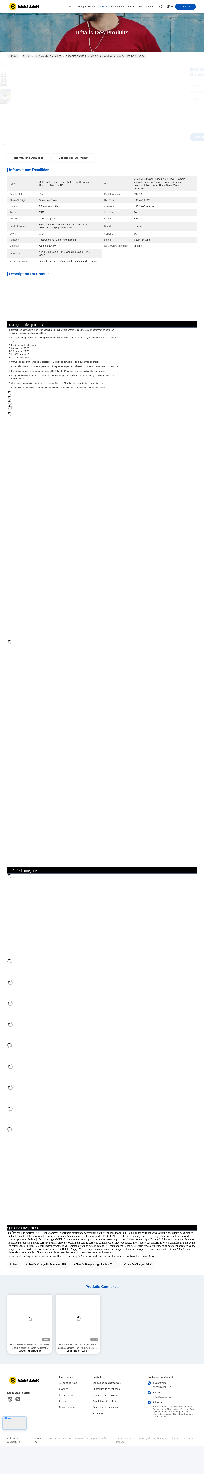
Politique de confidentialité (13, 1468)
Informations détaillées (29, 157)
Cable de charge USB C (138, 1293)
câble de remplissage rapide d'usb (95, 1293)
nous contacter (146, 6)
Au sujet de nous (68, 1411)
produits (103, 6)
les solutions (117, 6)
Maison (70, 6)
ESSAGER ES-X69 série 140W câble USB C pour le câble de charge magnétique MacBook (30, 1375)
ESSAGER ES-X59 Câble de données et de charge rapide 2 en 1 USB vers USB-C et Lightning (77, 1375)
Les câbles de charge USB (48, 56)
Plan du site (37, 1468)
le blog (131, 6)
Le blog (63, 1429)
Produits (26, 56)
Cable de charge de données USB (46, 1293)
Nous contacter (67, 1435)
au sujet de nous (86, 6)
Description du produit (73, 157)
